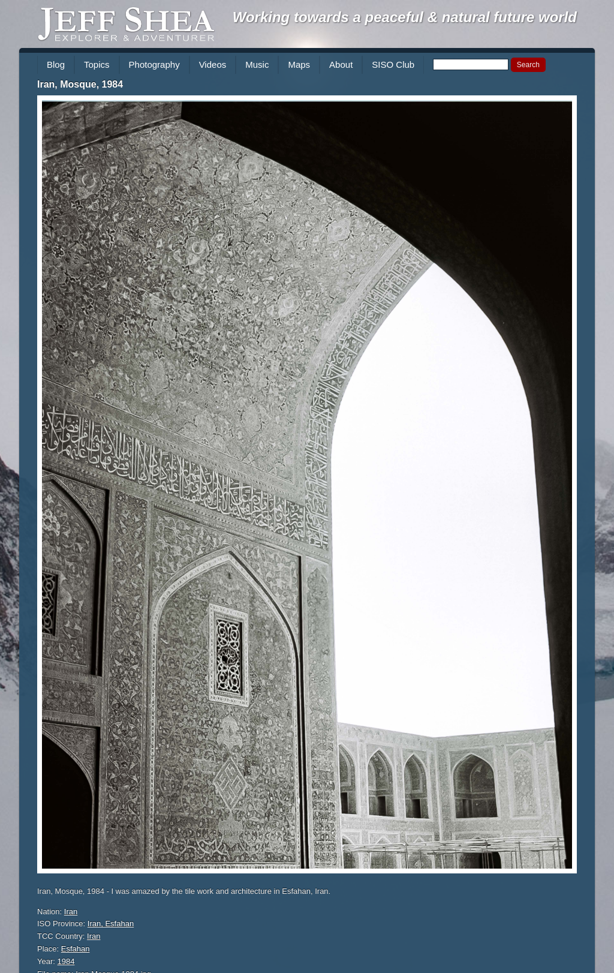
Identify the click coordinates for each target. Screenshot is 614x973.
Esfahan (75, 948)
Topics (97, 64)
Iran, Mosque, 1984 (80, 84)
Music (257, 64)
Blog (56, 64)
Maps (299, 64)
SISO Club (393, 64)
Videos (213, 64)
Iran (70, 911)
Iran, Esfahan (111, 923)
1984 (66, 961)
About (341, 64)
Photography (154, 64)
